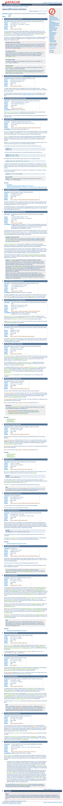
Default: (6, 24)
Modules (45, 2)
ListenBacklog (17, 358)
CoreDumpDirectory (53, 17)
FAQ (53, 2)
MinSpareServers (11, 456)
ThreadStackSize (52, 41)
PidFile (50, 31)
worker (15, 28)
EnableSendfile (28, 571)
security (37, 484)
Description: (5, 13)
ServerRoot (41, 33)
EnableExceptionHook (53, 18)
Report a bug (52, 48)
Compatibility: (7, 109)
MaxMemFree (52, 26)
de (38, 11)
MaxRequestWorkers (53, 27)
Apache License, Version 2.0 (15, 803)
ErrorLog (6, 481)
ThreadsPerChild (52, 40)
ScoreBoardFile (52, 33)
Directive (19, 19)
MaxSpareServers (11, 421)
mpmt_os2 (38, 127)
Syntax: (6, 23)
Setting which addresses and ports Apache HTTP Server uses (20, 185)
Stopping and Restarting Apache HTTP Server (16, 543)
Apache (3, 6)
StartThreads (51, 38)
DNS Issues (9, 184)
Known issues (52, 46)
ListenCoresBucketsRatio (54, 23)
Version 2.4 (21, 6)
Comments (52, 52)
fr (43, 11)
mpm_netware (32, 127)
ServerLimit (51, 35)
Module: (6, 28)
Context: (6, 26)
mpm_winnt (25, 127)
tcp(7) (39, 297)
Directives (49, 2)
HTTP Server (8, 6)
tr (46, 11)
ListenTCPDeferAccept (53, 24)
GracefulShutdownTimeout (54, 19)
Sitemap (60, 2)
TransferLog (14, 481)
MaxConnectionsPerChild (54, 25)
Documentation (15, 6)
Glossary (56, 2)
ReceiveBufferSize (53, 32)
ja (44, 11)
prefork (20, 28)
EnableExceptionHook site (27, 94)
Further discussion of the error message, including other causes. (27, 187)
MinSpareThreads (52, 30)
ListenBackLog (52, 22)
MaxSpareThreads (53, 28)
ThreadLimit (51, 39)
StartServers (51, 37)
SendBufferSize (52, 34)
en (41, 11)
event (11, 28)
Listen (50, 20)
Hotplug (32, 238)
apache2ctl (38, 489)
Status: (4, 16)
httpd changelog (53, 45)
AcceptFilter (43, 166)
